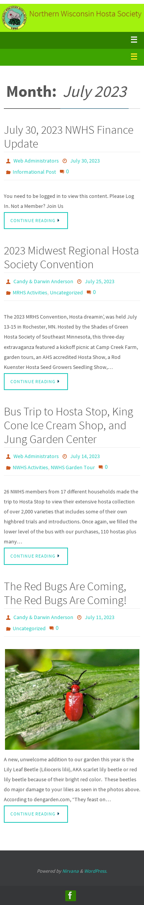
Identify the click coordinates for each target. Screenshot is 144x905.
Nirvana (70, 871)
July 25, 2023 (99, 281)
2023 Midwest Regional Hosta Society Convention (71, 257)
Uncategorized (66, 292)
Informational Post (34, 171)
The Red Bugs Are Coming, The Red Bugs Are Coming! (65, 593)
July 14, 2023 (85, 456)
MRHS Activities (30, 292)
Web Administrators (36, 160)
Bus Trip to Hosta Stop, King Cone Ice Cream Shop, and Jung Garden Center (68, 425)
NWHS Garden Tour (73, 467)
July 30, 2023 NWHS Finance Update (68, 136)
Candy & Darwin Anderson (43, 281)
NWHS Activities (30, 467)
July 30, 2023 (85, 160)
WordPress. (95, 871)
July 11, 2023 (99, 617)
